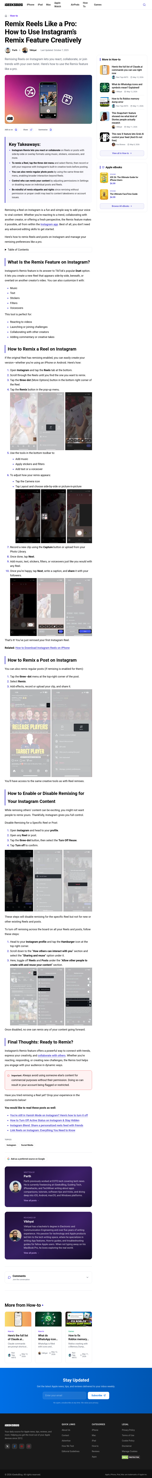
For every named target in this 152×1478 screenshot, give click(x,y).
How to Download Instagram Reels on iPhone (42, 647)
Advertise (66, 1440)
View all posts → (31, 1200)
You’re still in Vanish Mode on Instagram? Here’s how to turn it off (49, 1115)
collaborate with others (52, 1055)
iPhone (30, 4)
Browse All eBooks (122, 206)
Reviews (95, 1451)
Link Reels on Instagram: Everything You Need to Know (42, 1130)
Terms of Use (128, 1435)
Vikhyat (29, 1221)
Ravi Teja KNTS (12, 1355)
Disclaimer (127, 1446)
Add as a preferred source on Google (26, 1159)
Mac (48, 4)
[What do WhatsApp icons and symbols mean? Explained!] (48, 1319)
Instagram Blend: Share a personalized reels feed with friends (46, 1125)
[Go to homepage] (28, 1425)
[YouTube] (21, 1446)
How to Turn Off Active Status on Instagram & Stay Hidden (44, 1120)
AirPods (75, 4)
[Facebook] (14, 1446)
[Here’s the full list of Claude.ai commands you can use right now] (18, 1319)
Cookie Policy (128, 1440)
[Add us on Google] (11, 129)
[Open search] (144, 5)
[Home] (6, 16)
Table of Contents (18, 249)
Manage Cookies (129, 1451)
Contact (65, 1435)
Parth (27, 1176)
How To (85, 4)
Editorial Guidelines (70, 1451)
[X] (7, 1446)
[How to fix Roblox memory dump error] (78, 1319)
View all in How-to (122, 153)
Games (98, 4)
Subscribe (98, 1395)
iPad (40, 4)
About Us (66, 1430)
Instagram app (49, 224)
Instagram (11, 1145)
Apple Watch (57, 4)
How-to (14, 16)
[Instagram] (28, 1446)
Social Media (27, 1145)
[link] (121, 77)
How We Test (68, 1446)
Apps (94, 1456)
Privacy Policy (128, 1430)
